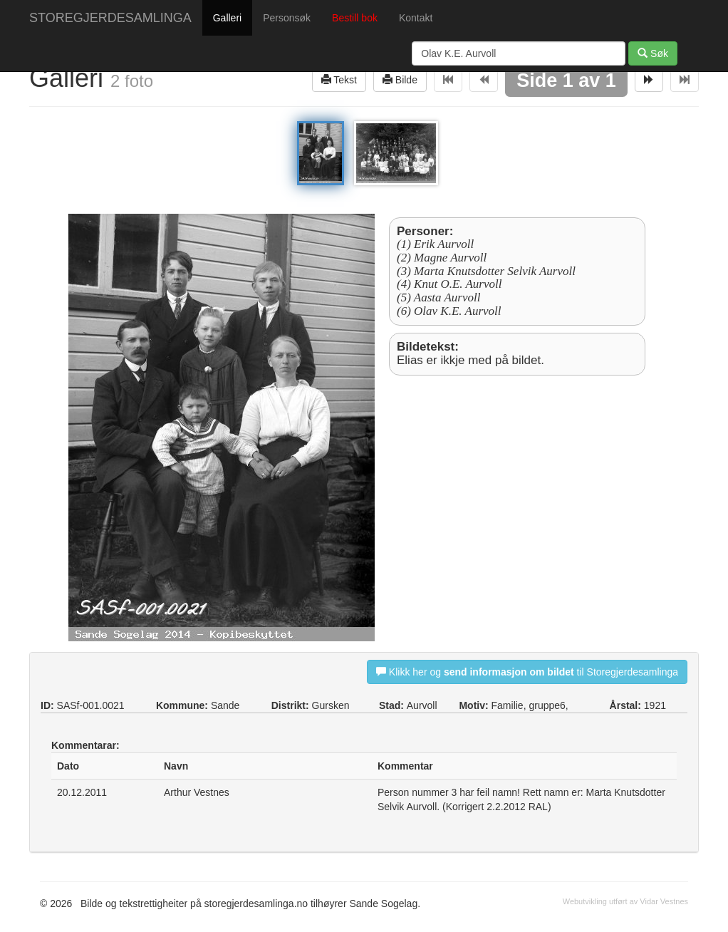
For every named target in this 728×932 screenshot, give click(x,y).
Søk (653, 53)
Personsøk (287, 18)
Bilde (400, 79)
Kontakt (415, 18)
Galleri (227, 18)
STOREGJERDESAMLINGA (110, 18)
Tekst (339, 79)
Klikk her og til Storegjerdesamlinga (527, 672)
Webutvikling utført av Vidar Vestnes (625, 901)
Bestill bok (355, 18)
